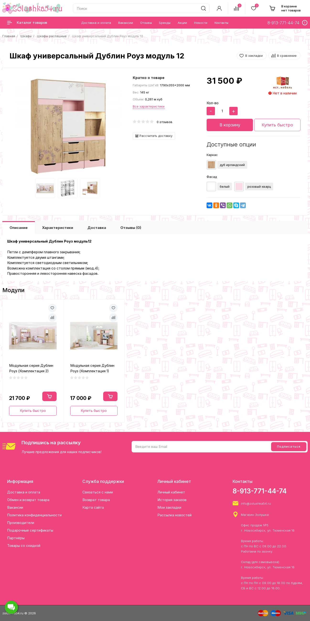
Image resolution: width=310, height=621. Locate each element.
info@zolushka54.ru (256, 503)
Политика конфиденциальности (34, 515)
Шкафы (26, 36)
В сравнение (287, 55)
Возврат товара (96, 499)
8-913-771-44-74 (260, 491)
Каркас (212, 155)
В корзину (229, 124)
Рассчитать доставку (153, 136)
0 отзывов (164, 122)
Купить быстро (277, 124)
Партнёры (16, 538)
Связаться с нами (97, 492)
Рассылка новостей (174, 515)
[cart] (285, 8)
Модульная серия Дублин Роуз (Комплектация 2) (31, 368)
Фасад (212, 177)
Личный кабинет (171, 492)
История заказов (172, 499)
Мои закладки (169, 507)
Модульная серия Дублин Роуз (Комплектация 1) (92, 368)
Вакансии (15, 507)
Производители (20, 522)
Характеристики (57, 227)
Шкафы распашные (52, 36)
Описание (19, 227)
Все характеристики (149, 106)
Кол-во (213, 103)
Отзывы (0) (130, 227)
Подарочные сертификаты (30, 530)
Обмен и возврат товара (28, 499)
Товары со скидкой (23, 545)
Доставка (96, 227)
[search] (203, 8)
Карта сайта (93, 507)
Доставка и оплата (23, 492)
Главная (8, 36)
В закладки (254, 55)
